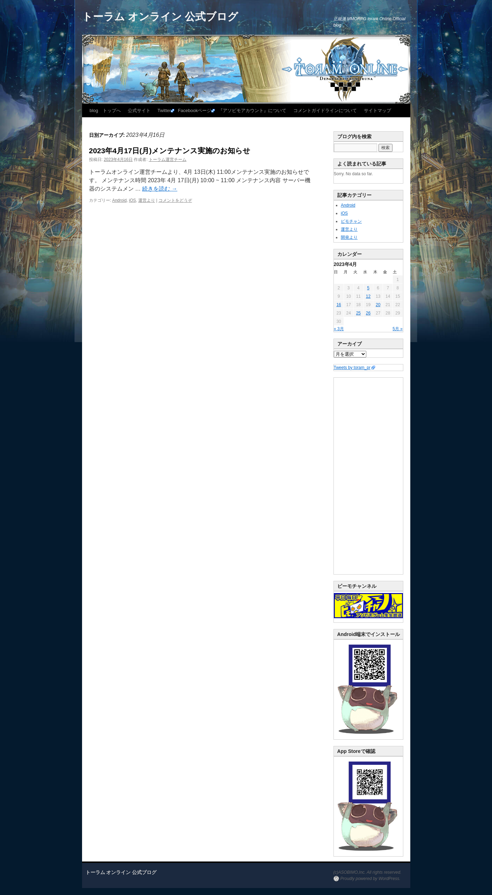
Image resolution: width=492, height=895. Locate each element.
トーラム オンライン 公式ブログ (160, 16)
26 (368, 313)
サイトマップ (377, 110)
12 (368, 296)
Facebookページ (194, 110)
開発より (349, 237)
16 (338, 304)
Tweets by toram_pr (352, 367)
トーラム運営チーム (167, 159)
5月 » (397, 328)
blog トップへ (105, 110)
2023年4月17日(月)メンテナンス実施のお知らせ (170, 151)
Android (119, 200)
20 (378, 304)
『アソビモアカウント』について (252, 110)
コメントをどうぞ (175, 200)
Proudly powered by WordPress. (370, 878)
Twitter (164, 110)
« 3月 (339, 328)
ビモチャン (351, 221)
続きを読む (159, 189)
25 (358, 313)
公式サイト (139, 110)
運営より (146, 200)
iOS (132, 200)
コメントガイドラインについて (325, 110)
